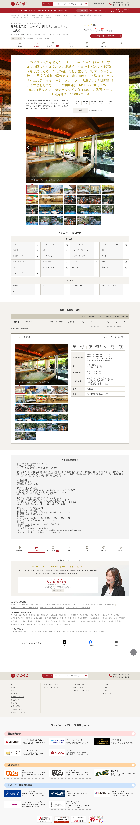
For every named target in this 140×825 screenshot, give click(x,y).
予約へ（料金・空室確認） (106, 36)
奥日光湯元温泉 (39, 624)
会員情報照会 (16, 706)
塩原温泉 (50, 624)
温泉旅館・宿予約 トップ (19, 15)
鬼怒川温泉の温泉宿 (96, 15)
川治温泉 (62, 621)
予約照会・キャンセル (19, 709)
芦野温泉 (104, 618)
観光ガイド (42, 10)
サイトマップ (108, 694)
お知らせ (106, 687)
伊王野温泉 (45, 615)
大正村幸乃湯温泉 (17, 618)
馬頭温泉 (67, 624)
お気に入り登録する (43, 38)
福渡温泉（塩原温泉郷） (34, 618)
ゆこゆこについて (99, 4)
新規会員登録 (82, 10)
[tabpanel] (70, 150)
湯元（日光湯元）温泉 (68, 618)
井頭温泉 (22, 621)
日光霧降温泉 (83, 618)
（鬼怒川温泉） (40, 18)
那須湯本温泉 (92, 621)
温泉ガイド (33, 10)
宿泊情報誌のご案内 (51, 684)
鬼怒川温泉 (21, 34)
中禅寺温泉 (81, 621)
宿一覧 (20, 10)
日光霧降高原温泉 (51, 618)
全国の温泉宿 (33, 15)
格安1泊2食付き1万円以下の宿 (22, 631)
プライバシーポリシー (81, 691)
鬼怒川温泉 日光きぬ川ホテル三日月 (23, 18)
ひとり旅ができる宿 (96, 631)
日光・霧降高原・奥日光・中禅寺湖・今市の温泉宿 (96, 605)
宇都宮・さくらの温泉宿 (20, 605)
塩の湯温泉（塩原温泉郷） (79, 615)
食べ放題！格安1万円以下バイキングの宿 (50, 631)
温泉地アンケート (50, 687)
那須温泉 (58, 624)
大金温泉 (37, 621)
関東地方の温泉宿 (44, 15)
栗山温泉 (122, 618)
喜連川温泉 (113, 618)
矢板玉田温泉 (34, 615)
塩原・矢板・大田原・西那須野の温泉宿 (61, 605)
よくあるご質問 (79, 684)
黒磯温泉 (14, 621)
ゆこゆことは (108, 684)
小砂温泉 (46, 621)
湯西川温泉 (15, 624)
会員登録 (14, 703)
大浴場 (27, 321)
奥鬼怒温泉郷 (94, 618)
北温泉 (30, 621)
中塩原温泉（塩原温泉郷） (110, 615)
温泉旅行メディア (63, 10)
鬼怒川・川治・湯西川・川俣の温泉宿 (76, 15)
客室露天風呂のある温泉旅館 (77, 631)
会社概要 (106, 691)
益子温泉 (102, 621)
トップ (14, 10)
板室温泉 (118, 621)
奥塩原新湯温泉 (26, 624)
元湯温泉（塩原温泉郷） (59, 615)
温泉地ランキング (17, 697)
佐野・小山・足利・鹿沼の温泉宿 (52, 608)
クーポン (52, 10)
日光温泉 (110, 621)
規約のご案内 (78, 687)
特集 (25, 10)
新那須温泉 (95, 615)
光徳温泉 (54, 621)
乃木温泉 (14, 615)
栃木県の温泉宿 (57, 15)
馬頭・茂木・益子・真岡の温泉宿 (78, 608)
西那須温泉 (23, 615)
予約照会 (97, 10)
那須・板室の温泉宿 (38, 605)
